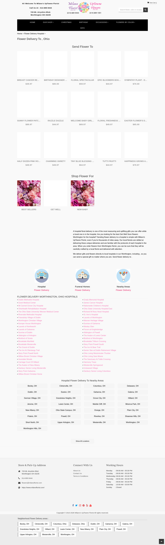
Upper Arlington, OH (66, 422)
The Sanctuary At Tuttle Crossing (97, 359)
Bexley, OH (32, 386)
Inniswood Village (91, 368)
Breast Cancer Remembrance (29, 80)
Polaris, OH (32, 416)
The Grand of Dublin (26, 347)
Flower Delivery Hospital (34, 34)
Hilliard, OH (133, 398)
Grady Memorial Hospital (94, 300)
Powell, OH (65, 416)
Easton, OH (65, 392)
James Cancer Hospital (93, 303)
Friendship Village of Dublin (29, 318)
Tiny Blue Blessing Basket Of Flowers (82, 161)
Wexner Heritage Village (93, 321)
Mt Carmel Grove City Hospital (30, 306)
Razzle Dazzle (56, 121)
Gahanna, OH (99, 392)
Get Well (56, 209)
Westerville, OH (99, 422)
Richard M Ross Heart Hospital (96, 312)
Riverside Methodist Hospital (30, 315)
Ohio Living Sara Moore (93, 356)
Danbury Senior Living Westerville (32, 368)
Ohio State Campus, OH (66, 410)
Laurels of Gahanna (26, 329)
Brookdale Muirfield (26, 341)
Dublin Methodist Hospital (28, 300)
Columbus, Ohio (59, 524)
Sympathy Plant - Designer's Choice (136, 80)
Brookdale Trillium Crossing (95, 341)
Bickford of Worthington (93, 338)
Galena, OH (133, 392)
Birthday (83, 22)
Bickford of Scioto (25, 338)
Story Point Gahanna (26, 371)
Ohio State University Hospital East (98, 309)
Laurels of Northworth (27, 326)
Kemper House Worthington (29, 323)
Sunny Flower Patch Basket (29, 121)
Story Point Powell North (28, 353)
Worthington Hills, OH (32, 428)
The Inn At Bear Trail (92, 347)
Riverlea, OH (99, 416)
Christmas (66, 22)
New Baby (82, 209)
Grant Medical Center (27, 303)
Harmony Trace (90, 362)
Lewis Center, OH (66, 404)
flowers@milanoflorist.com (32, 483)
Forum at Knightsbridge (93, 329)
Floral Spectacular (82, 80)
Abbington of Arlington (27, 335)
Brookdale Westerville (27, 344)
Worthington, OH (133, 422)
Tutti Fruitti (109, 161)
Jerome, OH (32, 404)
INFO (82, 28)
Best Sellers (29, 209)
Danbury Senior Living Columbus (97, 371)
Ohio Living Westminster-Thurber (97, 353)
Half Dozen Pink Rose (29, 161)
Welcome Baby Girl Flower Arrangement (82, 121)
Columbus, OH (99, 386)
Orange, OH (99, 410)
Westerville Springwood (93, 365)
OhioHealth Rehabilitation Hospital (32, 309)
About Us (76, 471)
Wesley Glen (89, 326)
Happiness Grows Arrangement (136, 161)
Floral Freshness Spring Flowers (109, 121)
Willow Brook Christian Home (30, 374)
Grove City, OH (99, 398)
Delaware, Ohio (78, 524)
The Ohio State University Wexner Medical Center (38, 312)
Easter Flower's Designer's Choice (136, 121)
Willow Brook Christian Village (30, 356)
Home (32, 22)
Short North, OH (32, 422)
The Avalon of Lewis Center (95, 335)
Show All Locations (82, 441)
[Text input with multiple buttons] (131, 10)
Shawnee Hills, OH (132, 416)
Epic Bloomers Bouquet (109, 80)
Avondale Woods (25, 359)
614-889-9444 (46, 8)
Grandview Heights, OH (65, 398)
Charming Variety (56, 161)
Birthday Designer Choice (55, 80)
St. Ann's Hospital (91, 315)
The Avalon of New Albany (29, 365)
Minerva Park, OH (132, 404)
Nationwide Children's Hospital (96, 306)
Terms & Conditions (80, 476)
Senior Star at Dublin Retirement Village (100, 350)
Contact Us (77, 473)
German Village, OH (32, 398)
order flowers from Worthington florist (102, 246)
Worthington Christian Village (30, 321)
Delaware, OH (133, 386)
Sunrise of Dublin (25, 332)
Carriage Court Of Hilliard (28, 362)
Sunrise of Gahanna (92, 323)
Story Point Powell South (94, 344)
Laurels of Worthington (93, 318)
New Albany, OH (32, 410)
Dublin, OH (32, 392)
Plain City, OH (132, 410)
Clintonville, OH (65, 386)
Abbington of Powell (92, 332)
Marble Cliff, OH (99, 404)
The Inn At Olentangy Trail (29, 350)
